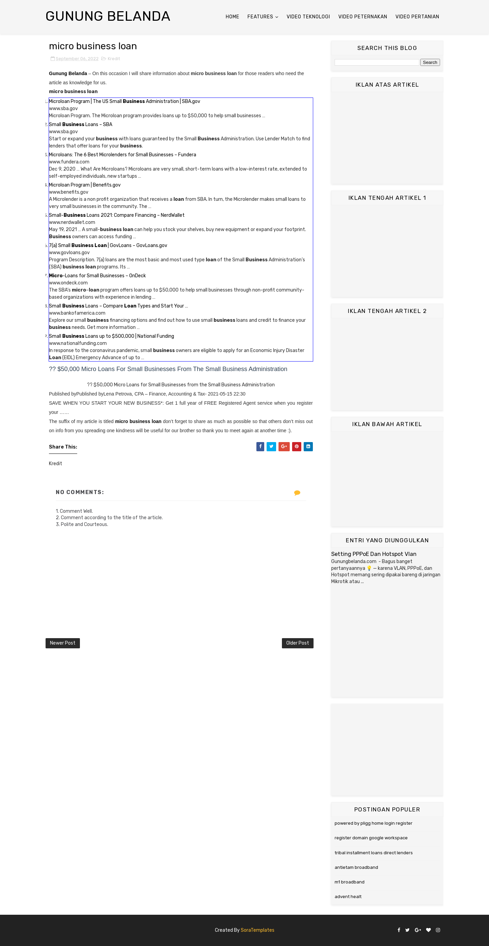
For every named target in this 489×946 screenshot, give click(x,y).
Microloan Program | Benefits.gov (85, 185)
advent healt (348, 896)
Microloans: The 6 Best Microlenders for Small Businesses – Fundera (122, 155)
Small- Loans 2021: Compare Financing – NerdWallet (117, 215)
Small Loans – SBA (80, 124)
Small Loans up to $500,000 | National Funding (111, 336)
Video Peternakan (362, 17)
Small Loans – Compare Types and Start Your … (118, 306)
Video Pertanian (417, 17)
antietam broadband (356, 867)
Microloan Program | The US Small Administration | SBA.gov (124, 101)
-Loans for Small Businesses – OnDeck (97, 276)
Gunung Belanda (108, 16)
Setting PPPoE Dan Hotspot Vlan (374, 554)
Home (232, 17)
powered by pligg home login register (373, 823)
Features (260, 17)
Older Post (297, 643)
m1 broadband (350, 881)
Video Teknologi (308, 17)
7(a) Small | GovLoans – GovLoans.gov (108, 245)
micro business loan (138, 421)
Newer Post (62, 643)
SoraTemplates (257, 930)
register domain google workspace (371, 837)
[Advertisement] (387, 137)
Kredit (114, 58)
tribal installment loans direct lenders (374, 852)
